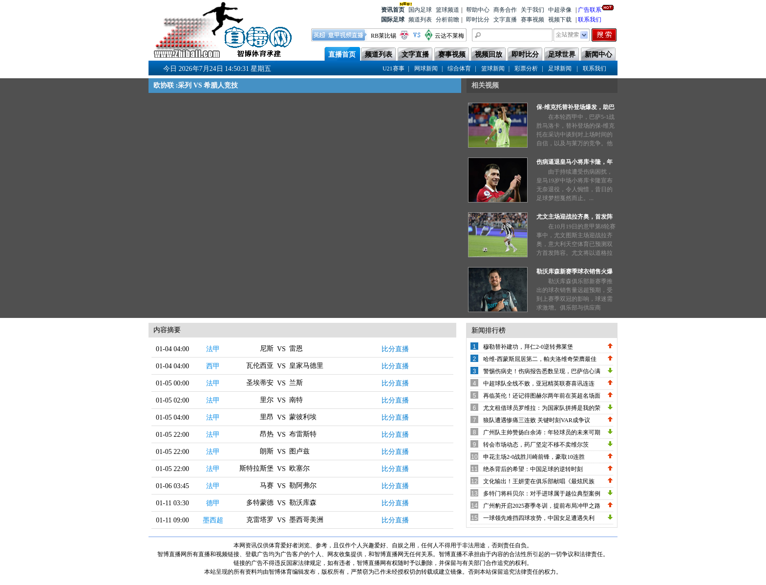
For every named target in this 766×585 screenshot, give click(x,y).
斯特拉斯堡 (256, 468)
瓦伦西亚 (260, 365)
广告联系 (589, 9)
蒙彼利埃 (303, 417)
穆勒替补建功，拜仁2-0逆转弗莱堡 (528, 346)
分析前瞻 (447, 19)
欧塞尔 (299, 468)
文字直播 (505, 19)
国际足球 (392, 19)
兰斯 (296, 382)
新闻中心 (598, 54)
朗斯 (267, 451)
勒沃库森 (303, 502)
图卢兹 (299, 451)
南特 (296, 400)
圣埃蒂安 (260, 382)
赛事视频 (532, 19)
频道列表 (420, 19)
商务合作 (505, 9)
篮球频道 (447, 9)
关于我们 (532, 9)
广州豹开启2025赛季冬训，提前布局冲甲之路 (541, 505)
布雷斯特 (303, 434)
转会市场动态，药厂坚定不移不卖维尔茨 (536, 444)
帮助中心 (477, 9)
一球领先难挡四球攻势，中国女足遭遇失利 (539, 518)
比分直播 (395, 349)
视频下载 (560, 19)
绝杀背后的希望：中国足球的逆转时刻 (533, 469)
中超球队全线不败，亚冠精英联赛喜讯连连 (539, 383)
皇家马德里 (306, 365)
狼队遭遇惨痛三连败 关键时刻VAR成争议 (536, 420)
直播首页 (342, 54)
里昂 (267, 417)
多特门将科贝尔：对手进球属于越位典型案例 (541, 493)
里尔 (267, 400)
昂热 (267, 434)
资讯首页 (392, 9)
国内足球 (420, 9)
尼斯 (267, 348)
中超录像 (560, 9)
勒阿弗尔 (303, 485)
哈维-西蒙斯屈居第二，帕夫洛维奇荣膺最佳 (539, 359)
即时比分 (477, 19)
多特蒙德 (260, 502)
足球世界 (561, 54)
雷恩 (296, 348)
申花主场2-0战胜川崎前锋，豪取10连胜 (534, 456)
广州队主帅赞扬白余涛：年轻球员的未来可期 (541, 432)
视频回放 (488, 54)
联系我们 (589, 19)
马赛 (267, 485)
